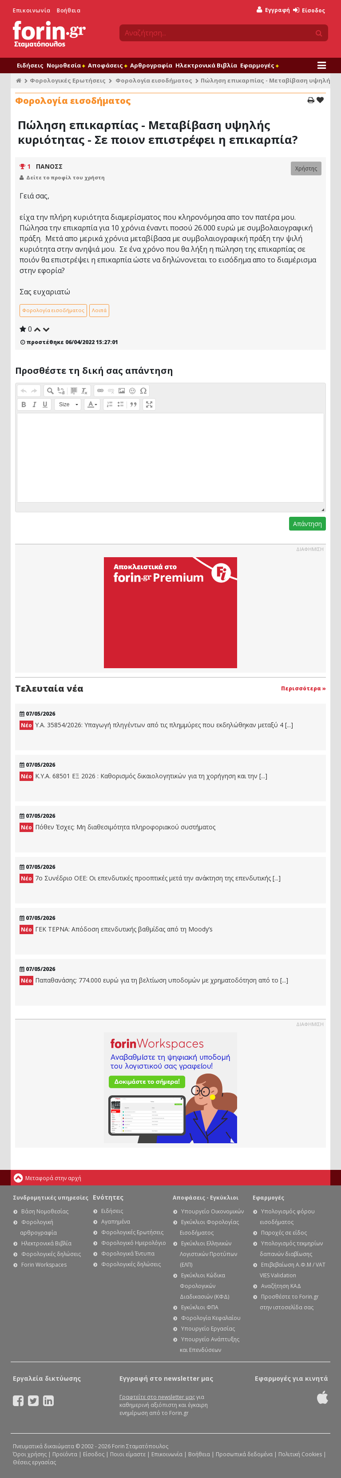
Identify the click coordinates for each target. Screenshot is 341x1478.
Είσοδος (309, 10)
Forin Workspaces (44, 1264)
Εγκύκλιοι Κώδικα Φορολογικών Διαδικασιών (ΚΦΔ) (204, 1286)
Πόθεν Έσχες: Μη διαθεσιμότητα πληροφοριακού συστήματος (117, 827)
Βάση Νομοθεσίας (44, 1211)
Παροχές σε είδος (284, 1232)
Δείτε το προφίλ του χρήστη (65, 177)
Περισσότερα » (303, 688)
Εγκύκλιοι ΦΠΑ (199, 1307)
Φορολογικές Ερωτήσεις (68, 80)
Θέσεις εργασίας (34, 1462)
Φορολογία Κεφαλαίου (211, 1318)
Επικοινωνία (32, 10)
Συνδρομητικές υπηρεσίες (50, 1197)
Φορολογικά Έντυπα (128, 1253)
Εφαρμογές (259, 65)
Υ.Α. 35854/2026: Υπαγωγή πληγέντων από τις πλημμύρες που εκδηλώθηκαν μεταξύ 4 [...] (156, 725)
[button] (23, 391)
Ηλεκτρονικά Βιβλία (206, 65)
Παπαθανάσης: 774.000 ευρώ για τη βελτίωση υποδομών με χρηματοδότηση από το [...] (154, 980)
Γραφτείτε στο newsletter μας (157, 1397)
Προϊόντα (64, 1454)
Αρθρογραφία (151, 65)
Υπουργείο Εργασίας (208, 1328)
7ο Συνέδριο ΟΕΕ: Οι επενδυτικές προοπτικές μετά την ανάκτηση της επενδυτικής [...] (150, 878)
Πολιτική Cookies (300, 1454)
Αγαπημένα (115, 1221)
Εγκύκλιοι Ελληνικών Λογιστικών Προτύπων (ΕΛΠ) (208, 1254)
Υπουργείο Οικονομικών (212, 1211)
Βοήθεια (68, 10)
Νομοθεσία (66, 65)
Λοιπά (99, 310)
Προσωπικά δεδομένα (244, 1454)
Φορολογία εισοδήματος (153, 80)
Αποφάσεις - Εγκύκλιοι (205, 1197)
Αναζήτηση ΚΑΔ (281, 1286)
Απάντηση (307, 523)
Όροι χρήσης (30, 1454)
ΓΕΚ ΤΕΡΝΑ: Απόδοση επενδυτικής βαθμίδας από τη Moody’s (116, 929)
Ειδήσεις (30, 65)
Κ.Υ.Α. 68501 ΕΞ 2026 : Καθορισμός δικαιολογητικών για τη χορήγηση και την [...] (143, 776)
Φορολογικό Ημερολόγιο (133, 1243)
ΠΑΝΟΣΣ (49, 166)
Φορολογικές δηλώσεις (51, 1254)
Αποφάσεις (107, 65)
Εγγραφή (273, 10)
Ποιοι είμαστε (128, 1454)
